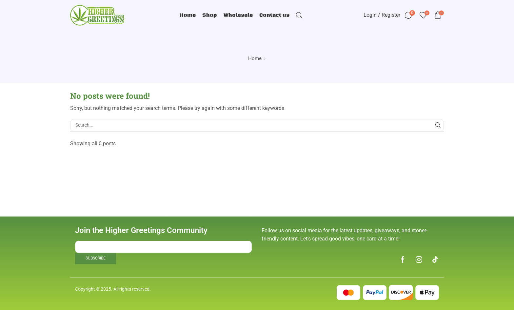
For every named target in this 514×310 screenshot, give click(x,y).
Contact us (274, 15)
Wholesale (238, 15)
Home (188, 15)
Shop (209, 15)
